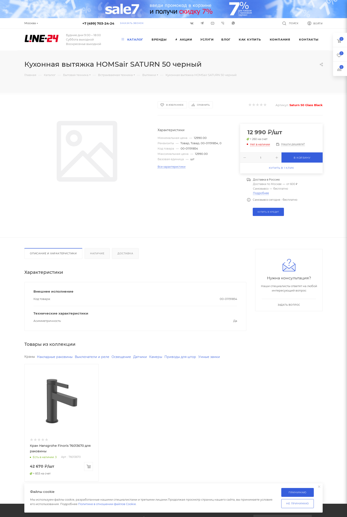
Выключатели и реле (92, 357)
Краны (29, 357)
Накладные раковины (55, 357)
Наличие (97, 253)
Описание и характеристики (53, 253)
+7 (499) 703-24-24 (98, 23)
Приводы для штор (180, 357)
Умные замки (209, 357)
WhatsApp (233, 23)
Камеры (155, 357)
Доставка (125, 253)
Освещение (121, 357)
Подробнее (261, 193)
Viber (223, 23)
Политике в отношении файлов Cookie (107, 504)
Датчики (140, 357)
